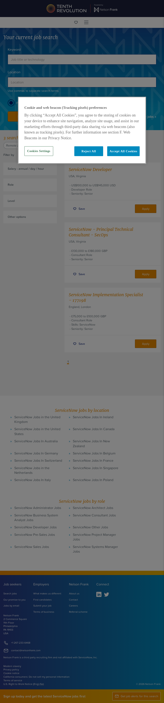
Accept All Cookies (123, 151)
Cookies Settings (38, 151)
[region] (82, 130)
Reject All (88, 151)
